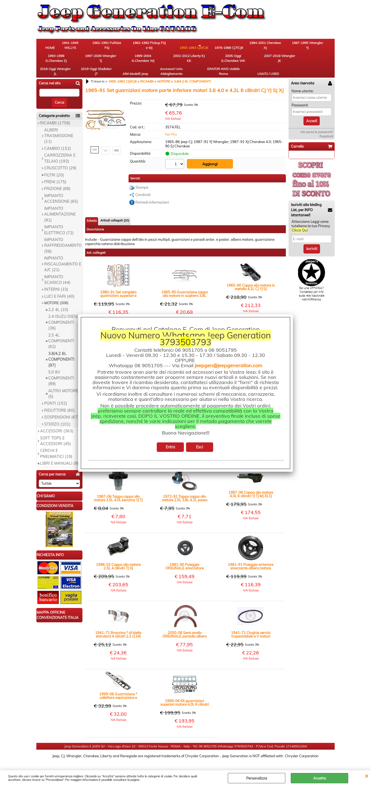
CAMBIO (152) (57, 139)
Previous (88, 111)
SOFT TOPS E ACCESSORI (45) (55, 432)
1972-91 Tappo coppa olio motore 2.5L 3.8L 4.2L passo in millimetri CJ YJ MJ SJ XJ (184, 489)
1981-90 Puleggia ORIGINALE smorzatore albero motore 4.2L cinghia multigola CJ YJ (184, 557)
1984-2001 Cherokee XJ (230, 46)
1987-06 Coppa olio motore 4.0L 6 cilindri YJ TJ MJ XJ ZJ (250, 485)
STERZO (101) (57, 415)
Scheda (92, 211)
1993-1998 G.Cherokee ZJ (290, 46)
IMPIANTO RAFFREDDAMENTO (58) (63, 237)
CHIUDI (366, 775)
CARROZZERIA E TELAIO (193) (59, 149)
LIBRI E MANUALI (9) (59, 454)
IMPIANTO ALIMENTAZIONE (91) (60, 205)
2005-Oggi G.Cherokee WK (111, 61)
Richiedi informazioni (152, 193)
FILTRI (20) (54, 166)
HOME (51, 49)
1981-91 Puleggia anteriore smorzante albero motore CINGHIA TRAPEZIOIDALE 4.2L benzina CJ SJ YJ (250, 557)
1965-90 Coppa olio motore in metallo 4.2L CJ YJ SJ (250, 277)
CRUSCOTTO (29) (60, 159)
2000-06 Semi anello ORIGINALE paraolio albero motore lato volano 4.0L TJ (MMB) (184, 625)
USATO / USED (320, 64)
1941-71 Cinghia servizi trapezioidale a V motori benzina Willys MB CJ (250, 625)
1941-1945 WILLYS (81, 46)
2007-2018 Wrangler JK (141, 61)
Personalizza (256, 778)
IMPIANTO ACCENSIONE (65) (61, 190)
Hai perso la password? (316, 123)
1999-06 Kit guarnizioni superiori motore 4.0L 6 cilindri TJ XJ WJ (184, 693)
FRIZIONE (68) (57, 180)
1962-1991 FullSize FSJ (111, 46)
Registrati (326, 128)
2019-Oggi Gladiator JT (200, 61)
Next (122, 111)
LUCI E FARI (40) (59, 287)
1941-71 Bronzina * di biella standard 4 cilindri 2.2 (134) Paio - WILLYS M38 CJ (118, 625)
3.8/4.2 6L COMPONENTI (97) (61, 351)
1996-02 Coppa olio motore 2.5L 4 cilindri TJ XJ (118, 557)
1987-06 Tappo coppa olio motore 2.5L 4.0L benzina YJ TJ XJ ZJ (118, 489)
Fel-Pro (171, 125)
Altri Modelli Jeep (230, 61)
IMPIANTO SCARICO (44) (57, 271)
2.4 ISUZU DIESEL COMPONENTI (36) (64, 314)
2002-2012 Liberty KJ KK (81, 61)
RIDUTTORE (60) (59, 401)
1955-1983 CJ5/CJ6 (170, 46)
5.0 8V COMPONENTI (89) (61, 369)
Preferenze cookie (185, 767)
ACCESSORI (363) (56, 422)
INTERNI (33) (56, 280)
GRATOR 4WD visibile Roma (290, 61)
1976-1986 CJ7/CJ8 (200, 46)
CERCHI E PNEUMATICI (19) (56, 445)
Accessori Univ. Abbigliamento (260, 61)
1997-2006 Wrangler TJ (319, 46)
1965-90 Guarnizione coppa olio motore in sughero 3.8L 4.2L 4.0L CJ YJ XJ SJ (184, 284)
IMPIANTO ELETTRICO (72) (59, 221)
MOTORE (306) (56, 294)
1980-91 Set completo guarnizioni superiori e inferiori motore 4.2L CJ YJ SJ (118, 284)
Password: (300, 96)
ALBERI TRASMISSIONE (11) (58, 127)
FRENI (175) (55, 173)
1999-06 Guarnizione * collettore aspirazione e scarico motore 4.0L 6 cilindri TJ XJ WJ (118, 686)
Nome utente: (303, 82)
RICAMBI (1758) (55, 114)
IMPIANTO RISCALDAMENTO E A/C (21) (62, 255)
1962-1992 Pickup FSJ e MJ (140, 46)
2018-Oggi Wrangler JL (171, 61)
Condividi (143, 185)
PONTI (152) (55, 394)
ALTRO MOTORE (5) (63, 385)
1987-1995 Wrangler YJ (260, 46)
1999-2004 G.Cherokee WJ (51, 61)
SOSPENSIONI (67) (61, 408)
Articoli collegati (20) (114, 211)
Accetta (319, 778)
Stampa (141, 178)
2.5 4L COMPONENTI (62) (61, 332)
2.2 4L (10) (58, 301)
